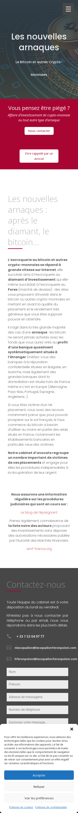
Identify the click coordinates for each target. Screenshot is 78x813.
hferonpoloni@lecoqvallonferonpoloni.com (46, 659)
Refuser (39, 787)
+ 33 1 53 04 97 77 (30, 636)
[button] (72, 729)
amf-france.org (39, 548)
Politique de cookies (21, 807)
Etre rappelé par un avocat (39, 156)
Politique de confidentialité (51, 807)
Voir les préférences (39, 798)
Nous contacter (39, 131)
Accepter (39, 775)
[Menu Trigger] (68, 9)
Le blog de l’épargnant (39, 512)
